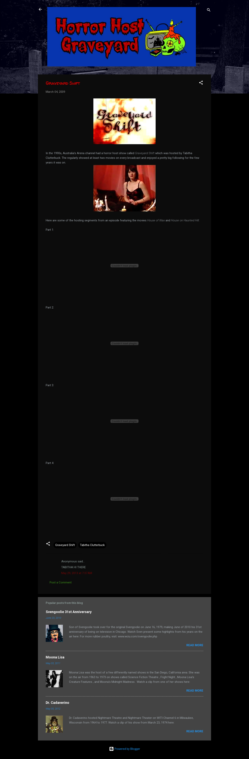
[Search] (208, 11)
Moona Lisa (55, 657)
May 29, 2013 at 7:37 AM (76, 573)
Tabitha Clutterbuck (92, 545)
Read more (194, 645)
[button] (201, 83)
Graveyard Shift (65, 545)
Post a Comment (61, 582)
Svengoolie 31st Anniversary (69, 612)
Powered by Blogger (124, 749)
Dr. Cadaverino (57, 703)
